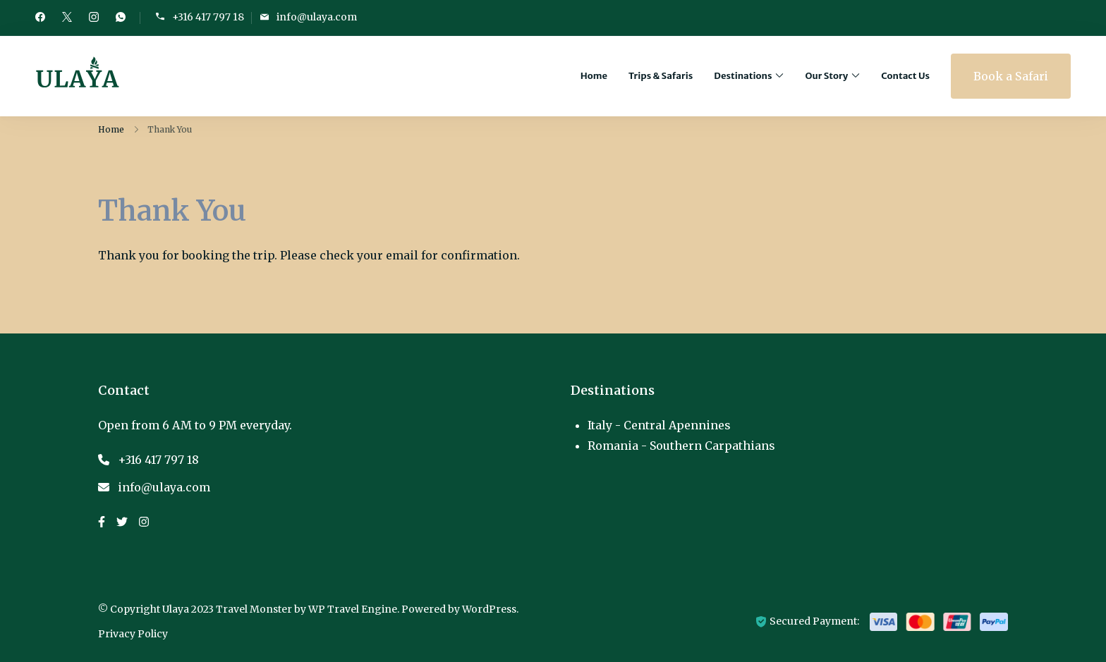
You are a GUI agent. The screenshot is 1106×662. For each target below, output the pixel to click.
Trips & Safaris (660, 76)
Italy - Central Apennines (659, 425)
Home (594, 76)
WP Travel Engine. (353, 609)
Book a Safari (1010, 76)
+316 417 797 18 (208, 17)
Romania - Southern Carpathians (681, 446)
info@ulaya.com (316, 17)
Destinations (743, 76)
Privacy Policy (133, 633)
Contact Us (905, 76)
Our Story (826, 76)
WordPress (489, 609)
